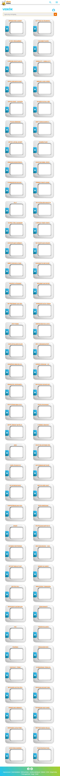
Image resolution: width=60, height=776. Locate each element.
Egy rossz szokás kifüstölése (46, 384)
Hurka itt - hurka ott (43, 61)
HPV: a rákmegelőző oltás (44, 344)
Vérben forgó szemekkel (44, 182)
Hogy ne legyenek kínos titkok (46, 445)
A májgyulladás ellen (15, 344)
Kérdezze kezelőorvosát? (16, 162)
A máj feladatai (15, 465)
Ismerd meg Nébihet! (15, 708)
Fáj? (15, 203)
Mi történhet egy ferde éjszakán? (19, 304)
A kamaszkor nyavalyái (15, 182)
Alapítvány (53, 772)
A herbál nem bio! (43, 425)
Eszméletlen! (43, 142)
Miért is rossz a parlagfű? (16, 263)
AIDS (15, 445)
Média (43, 772)
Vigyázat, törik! (15, 667)
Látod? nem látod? (15, 566)
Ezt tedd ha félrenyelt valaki (45, 21)
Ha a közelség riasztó (43, 203)
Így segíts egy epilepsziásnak (45, 243)
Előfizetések (25, 772)
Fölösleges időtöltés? (43, 526)
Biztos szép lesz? (43, 485)
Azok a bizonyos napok (15, 81)
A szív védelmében (15, 41)
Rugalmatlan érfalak (15, 607)
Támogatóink (26, 774)
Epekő (15, 526)
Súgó (32, 774)
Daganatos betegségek (44, 263)
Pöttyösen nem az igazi (16, 405)
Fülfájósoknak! (43, 405)
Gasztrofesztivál (43, 748)
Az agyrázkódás (15, 485)
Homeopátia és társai (43, 304)
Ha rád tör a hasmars (15, 223)
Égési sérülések (43, 506)
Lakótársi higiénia (15, 748)
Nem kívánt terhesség (43, 586)
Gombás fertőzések (15, 546)
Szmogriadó (43, 607)
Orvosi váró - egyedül (15, 102)
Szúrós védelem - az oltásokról (46, 364)
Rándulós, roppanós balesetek (18, 384)
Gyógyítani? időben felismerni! (18, 243)
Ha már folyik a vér (43, 102)
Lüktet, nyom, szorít (15, 142)
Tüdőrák (15, 647)
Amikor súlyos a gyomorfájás (46, 324)
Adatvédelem (16, 772)
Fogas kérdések (15, 122)
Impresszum (7, 772)
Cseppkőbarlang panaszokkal (18, 506)
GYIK (47, 772)
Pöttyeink (15, 324)
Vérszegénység (43, 647)
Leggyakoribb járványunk (45, 162)
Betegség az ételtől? (15, 687)
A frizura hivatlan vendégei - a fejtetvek (21, 61)
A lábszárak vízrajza (43, 667)
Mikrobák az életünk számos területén (21, 728)
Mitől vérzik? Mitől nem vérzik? (18, 425)
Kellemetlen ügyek (43, 283)
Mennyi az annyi (43, 566)
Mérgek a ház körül (43, 81)
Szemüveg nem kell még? (16, 364)
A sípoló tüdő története (44, 223)
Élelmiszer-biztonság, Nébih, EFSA (47, 708)
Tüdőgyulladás (43, 627)
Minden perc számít (15, 21)
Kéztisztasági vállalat (43, 728)
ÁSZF (36, 774)
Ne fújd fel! (15, 586)
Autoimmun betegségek (44, 465)
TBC (15, 627)
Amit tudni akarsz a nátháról (46, 122)
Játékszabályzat (35, 772)
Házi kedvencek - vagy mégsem (46, 546)
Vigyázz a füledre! (15, 283)
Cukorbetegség (43, 41)
